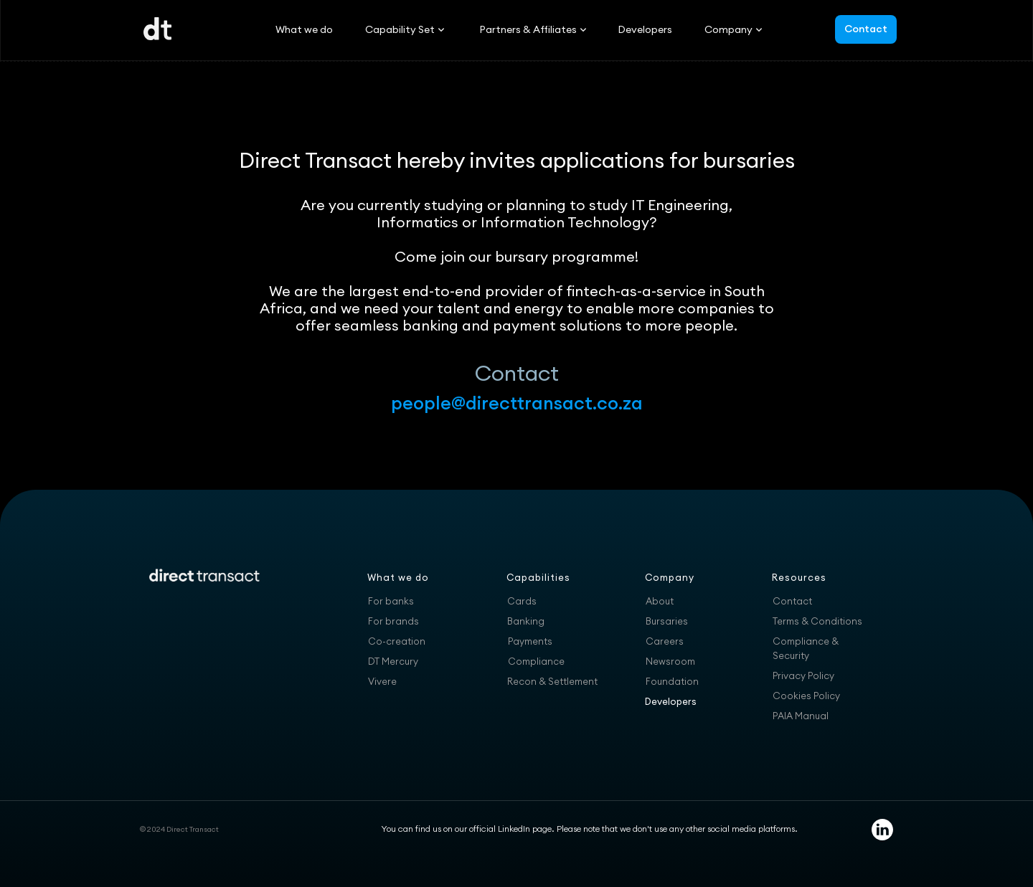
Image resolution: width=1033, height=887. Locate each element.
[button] (400, 29)
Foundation (672, 681)
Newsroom (670, 661)
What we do (304, 29)
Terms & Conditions (817, 621)
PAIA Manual (801, 715)
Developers (645, 29)
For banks (391, 601)
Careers (665, 641)
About (660, 601)
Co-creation (396, 641)
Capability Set (400, 29)
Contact (865, 28)
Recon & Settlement (552, 681)
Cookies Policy (806, 695)
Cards (522, 601)
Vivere (382, 681)
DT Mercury (393, 661)
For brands (393, 621)
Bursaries (667, 621)
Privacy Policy (803, 675)
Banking (525, 621)
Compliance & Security (806, 648)
